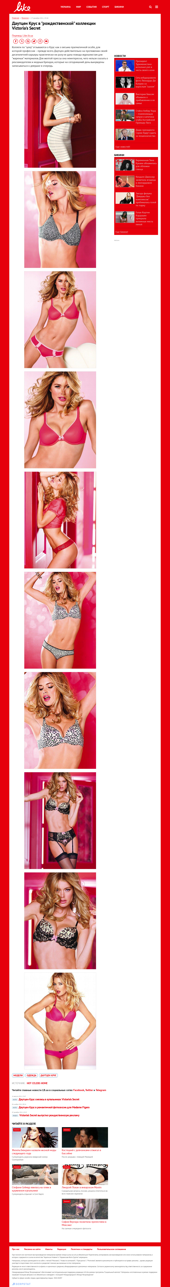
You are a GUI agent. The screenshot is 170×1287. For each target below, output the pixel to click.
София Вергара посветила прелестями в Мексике (84, 1223)
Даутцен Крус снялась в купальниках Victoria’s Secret (45, 1099)
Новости (120, 56)
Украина (66, 6)
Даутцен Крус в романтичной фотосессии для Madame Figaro (50, 1107)
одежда (31, 1075)
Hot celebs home (37, 1083)
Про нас (15, 1249)
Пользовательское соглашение (111, 1249)
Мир (78, 6)
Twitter (89, 1090)
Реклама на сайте (32, 1249)
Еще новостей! (123, 146)
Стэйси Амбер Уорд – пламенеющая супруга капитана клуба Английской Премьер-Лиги (146, 116)
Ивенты (48, 1249)
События (91, 6)
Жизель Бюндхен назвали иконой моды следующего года (34, 1151)
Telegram (101, 1090)
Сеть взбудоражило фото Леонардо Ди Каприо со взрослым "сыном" (146, 82)
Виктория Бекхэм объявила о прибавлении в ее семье (145, 99)
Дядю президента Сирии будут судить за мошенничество (146, 132)
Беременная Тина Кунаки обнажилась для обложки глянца (146, 165)
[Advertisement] (34, 1217)
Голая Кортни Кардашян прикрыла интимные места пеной (144, 218)
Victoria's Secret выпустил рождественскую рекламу (45, 1115)
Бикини (119, 6)
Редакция (61, 1249)
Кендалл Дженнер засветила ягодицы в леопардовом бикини (146, 181)
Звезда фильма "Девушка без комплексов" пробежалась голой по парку (146, 199)
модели (18, 1075)
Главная (15, 18)
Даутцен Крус (48, 1075)
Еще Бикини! (122, 231)
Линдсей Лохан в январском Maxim (81, 1187)
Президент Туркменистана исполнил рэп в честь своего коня (145, 66)
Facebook (78, 1090)
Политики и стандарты (81, 1249)
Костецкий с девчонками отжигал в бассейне (81, 1151)
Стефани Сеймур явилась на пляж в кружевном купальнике (31, 1189)
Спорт (105, 6)
